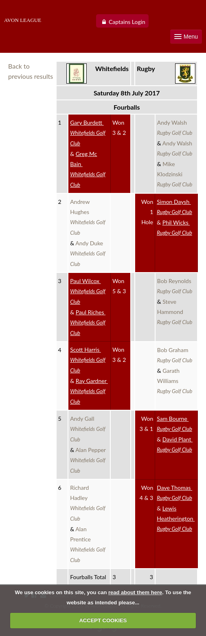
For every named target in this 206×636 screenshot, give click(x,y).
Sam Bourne (174, 423)
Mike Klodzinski (175, 174)
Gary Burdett (87, 133)
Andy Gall (87, 429)
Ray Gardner (89, 391)
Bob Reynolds (175, 285)
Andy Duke (87, 253)
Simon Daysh (174, 206)
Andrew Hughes (87, 217)
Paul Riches (87, 322)
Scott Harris (87, 360)
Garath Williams (175, 380)
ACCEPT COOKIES (103, 620)
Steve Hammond (175, 311)
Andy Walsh (175, 127)
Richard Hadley (87, 503)
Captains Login (127, 21)
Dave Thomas (174, 492)
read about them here (135, 592)
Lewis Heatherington (176, 518)
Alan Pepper (88, 460)
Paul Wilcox (87, 291)
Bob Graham (175, 354)
